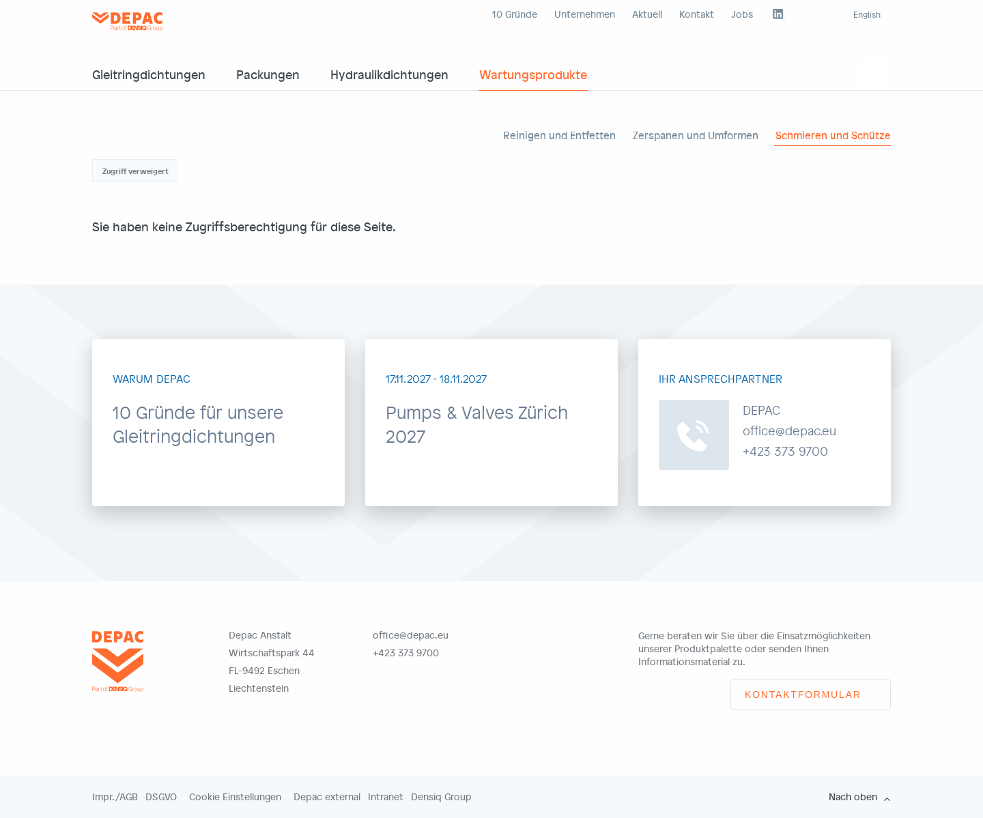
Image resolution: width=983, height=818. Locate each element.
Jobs (742, 14)
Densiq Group (441, 797)
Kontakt (696, 14)
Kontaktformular (803, 694)
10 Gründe (514, 14)
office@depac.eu (410, 634)
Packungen (268, 74)
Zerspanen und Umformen (695, 135)
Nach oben (853, 797)
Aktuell (647, 14)
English (867, 14)
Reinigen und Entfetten (559, 135)
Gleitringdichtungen (148, 74)
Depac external (327, 797)
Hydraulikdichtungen (389, 74)
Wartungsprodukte (533, 74)
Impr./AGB (115, 797)
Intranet (385, 797)
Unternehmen (584, 14)
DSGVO (161, 797)
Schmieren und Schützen (836, 135)
